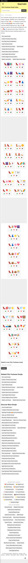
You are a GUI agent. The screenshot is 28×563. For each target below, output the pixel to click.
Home (2, 15)
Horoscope (13, 554)
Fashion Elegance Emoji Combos (9, 56)
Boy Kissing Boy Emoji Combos (9, 450)
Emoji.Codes (9, 553)
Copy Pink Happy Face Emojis (9, 448)
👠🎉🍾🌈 (19, 190)
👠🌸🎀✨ (8, 181)
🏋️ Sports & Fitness (7, 494)
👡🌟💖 (8, 82)
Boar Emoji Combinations (19, 517)
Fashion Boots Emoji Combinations (10, 51)
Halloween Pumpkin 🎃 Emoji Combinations (12, 412)
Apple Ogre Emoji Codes (7, 466)
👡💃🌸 (20, 91)
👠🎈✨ (7, 190)
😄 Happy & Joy (19, 484)
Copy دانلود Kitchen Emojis (8, 415)
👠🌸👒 (20, 64)
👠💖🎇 (21, 317)
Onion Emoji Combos (20, 519)
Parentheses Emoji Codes (14, 535)
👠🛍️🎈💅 (19, 326)
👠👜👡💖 (14, 262)
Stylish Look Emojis (6, 59)
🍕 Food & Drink (19, 489)
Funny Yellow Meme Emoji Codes (14, 545)
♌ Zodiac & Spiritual (20, 497)
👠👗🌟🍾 (14, 235)
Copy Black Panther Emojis (14, 527)
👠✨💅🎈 (14, 353)
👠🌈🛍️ (21, 163)
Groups (21, 553)
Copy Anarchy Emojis (8, 519)
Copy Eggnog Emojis (14, 550)
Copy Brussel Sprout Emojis (8, 458)
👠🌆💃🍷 (8, 163)
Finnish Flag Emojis (14, 532)
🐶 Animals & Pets (9, 489)
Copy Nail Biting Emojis (14, 512)
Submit (3, 368)
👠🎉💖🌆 (14, 226)
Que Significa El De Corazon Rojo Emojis (11, 463)
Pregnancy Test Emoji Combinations (10, 445)
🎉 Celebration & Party (8, 497)
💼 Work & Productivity (19, 494)
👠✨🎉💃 (14, 344)
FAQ (24, 553)
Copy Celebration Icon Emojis (8, 425)
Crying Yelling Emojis (7, 420)
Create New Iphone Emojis (8, 440)
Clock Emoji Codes (7, 517)
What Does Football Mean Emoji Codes (11, 443)
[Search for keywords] (11, 10)
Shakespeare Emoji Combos (14, 530)
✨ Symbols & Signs (14, 502)
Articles (3, 554)
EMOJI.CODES (4, 1)
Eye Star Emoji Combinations (8, 468)
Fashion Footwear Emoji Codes (9, 38)
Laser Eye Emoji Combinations (9, 433)
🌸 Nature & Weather (9, 492)
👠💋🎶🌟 (8, 308)
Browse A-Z (15, 553)
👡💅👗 (8, 100)
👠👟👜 (20, 73)
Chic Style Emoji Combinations (9, 41)
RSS (26, 554)
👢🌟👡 (20, 100)
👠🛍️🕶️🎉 (14, 335)
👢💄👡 (19, 154)
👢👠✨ (8, 145)
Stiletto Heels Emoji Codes (19, 59)
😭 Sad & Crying (8, 486)
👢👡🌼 (20, 145)
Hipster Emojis (20, 542)
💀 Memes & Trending (19, 499)
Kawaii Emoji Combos (10, 514)
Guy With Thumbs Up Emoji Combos (10, 473)
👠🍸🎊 (21, 181)
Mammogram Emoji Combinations (14, 548)
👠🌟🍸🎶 (14, 172)
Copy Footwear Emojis (7, 44)
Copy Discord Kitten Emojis (8, 435)
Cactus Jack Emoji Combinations (14, 537)
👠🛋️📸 (7, 326)
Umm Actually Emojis (7, 407)
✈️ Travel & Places (20, 492)
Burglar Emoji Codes (18, 507)
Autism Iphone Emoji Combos (9, 427)
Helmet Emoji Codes (18, 522)
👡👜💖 (8, 91)
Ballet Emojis (20, 514)
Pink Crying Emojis (6, 453)
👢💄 (8, 154)
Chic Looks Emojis (6, 36)
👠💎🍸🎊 (8, 317)
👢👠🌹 (20, 109)
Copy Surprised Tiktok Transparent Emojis (11, 471)
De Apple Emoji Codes (7, 430)
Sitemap (22, 554)
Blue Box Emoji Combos (9, 542)
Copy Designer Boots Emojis (8, 54)
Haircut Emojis (8, 522)
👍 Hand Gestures (8, 499)
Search (23, 10)
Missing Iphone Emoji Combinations (10, 422)
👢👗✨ (8, 109)
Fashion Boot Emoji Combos (8, 46)
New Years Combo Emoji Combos (10, 461)
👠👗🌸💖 (14, 244)
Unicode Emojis (8, 507)
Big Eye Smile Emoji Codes (18, 453)
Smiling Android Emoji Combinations (10, 456)
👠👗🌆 (8, 73)
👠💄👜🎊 (14, 271)
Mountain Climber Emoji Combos (9, 417)
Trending (8, 554)
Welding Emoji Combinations (14, 525)
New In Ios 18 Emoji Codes (20, 420)
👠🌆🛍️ (8, 64)
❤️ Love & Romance (9, 484)
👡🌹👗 (20, 82)
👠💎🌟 (21, 308)
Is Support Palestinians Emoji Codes (10, 410)
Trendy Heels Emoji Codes (8, 49)
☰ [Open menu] (3, 4)
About (18, 554)
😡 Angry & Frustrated (19, 486)
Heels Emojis (20, 46)
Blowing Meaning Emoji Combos (9, 438)
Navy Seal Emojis (22, 427)
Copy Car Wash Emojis (14, 540)
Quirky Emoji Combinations (14, 509)
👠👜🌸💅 (14, 253)
